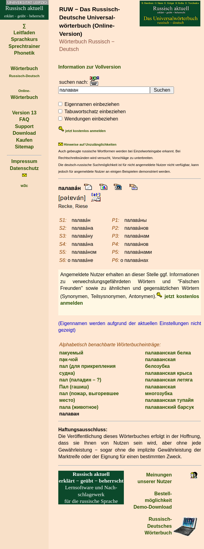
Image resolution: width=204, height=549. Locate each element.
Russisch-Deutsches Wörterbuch (158, 526)
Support (24, 126)
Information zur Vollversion (89, 66)
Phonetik (24, 53)
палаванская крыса (168, 373)
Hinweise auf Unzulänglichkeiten (87, 144)
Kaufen (24, 140)
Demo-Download (153, 507)
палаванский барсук (169, 407)
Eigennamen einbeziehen (91, 104)
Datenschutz (24, 168)
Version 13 (24, 112)
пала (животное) (78, 407)
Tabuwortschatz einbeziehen (95, 111)
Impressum (24, 161)
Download (24, 133)
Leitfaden (24, 32)
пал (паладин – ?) (80, 379)
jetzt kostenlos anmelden (82, 131)
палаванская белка (168, 352)
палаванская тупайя (169, 400)
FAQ (24, 119)
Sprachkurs (24, 39)
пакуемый (71, 352)
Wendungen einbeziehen (91, 118)
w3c (24, 185)
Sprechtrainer (24, 46)
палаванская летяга (169, 379)
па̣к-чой (68, 359)
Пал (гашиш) (74, 386)
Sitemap (24, 146)
